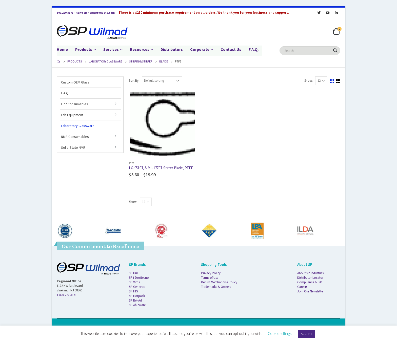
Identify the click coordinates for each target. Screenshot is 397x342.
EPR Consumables (74, 104)
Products (83, 49)
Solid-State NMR (73, 147)
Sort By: (134, 80)
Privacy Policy (211, 273)
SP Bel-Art (135, 300)
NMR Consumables (75, 136)
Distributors (172, 49)
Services (111, 49)
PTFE (131, 163)
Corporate (199, 49)
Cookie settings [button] (279, 333)
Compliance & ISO (309, 282)
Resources (139, 49)
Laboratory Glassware (77, 125)
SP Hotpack (137, 296)
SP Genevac (137, 287)
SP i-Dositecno (139, 277)
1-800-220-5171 (66, 295)
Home (62, 49)
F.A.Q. (254, 49)
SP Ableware (137, 305)
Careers (302, 287)
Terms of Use (209, 277)
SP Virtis (134, 282)
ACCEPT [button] (306, 334)
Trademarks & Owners (216, 287)
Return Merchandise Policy (219, 282)
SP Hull (133, 273)
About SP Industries (310, 273)
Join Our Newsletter (310, 291)
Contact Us (231, 49)
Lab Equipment (72, 115)
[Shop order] (162, 80)
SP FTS (133, 291)
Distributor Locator (310, 277)
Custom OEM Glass (75, 82)
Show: (308, 80)
